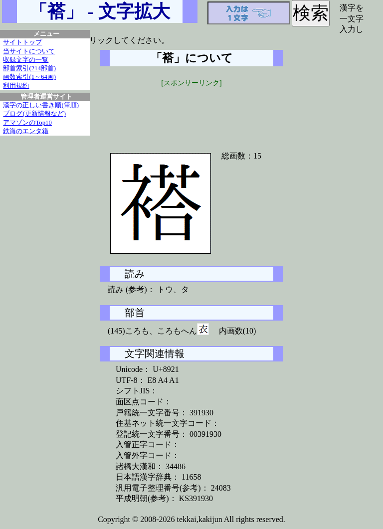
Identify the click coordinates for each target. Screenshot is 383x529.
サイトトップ (22, 42)
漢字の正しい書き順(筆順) (41, 105)
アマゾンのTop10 (27, 122)
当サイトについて (29, 51)
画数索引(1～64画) (29, 76)
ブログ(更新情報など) (34, 113)
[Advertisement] (191, 113)
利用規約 (16, 85)
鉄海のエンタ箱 (25, 131)
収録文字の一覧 (25, 59)
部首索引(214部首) (29, 68)
